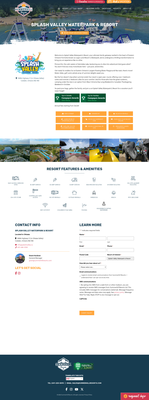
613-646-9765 (21, 247)
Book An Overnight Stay (94, 120)
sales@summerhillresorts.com (86, 383)
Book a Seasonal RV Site (94, 127)
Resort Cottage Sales (73, 9)
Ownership (94, 114)
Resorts (117, 9)
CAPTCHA (83, 299)
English (71, 378)
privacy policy (119, 292)
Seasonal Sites (93, 9)
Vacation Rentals (120, 114)
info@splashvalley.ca (24, 245)
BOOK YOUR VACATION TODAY (74, 33)
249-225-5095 (58, 383)
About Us (128, 9)
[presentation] (3, 150)
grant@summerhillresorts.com (40, 260)
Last (108, 242)
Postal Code (83, 255)
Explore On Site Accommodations (68, 127)
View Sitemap (68, 114)
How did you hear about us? (90, 263)
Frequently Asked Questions (121, 127)
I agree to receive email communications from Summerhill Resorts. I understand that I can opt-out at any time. (104, 276)
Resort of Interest (114, 255)
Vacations (106, 9)
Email (82, 246)
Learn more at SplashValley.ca (67, 120)
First (80, 242)
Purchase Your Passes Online (120, 120)
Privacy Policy (88, 395)
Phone (110, 246)
